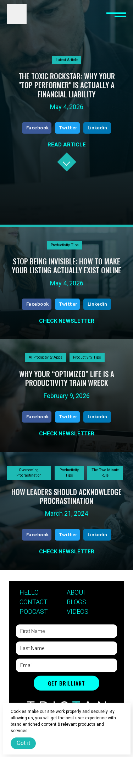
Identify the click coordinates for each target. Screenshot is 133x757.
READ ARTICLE (67, 144)
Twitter (68, 127)
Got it (23, 743)
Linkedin (97, 127)
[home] (17, 14)
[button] (116, 14)
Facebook (37, 127)
